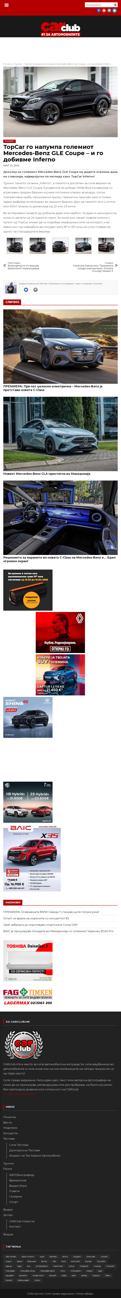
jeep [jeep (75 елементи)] (20, 1266)
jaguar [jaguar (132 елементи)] (9, 1266)
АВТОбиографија (21, 1175)
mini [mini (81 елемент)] (63, 1271)
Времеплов (17, 1180)
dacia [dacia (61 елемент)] (19, 1261)
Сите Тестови (19, 1145)
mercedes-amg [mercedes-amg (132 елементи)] (27, 1271)
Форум (8, 1234)
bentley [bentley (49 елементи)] (53, 1256)
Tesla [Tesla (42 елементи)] (107, 1275)
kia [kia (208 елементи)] (28, 1266)
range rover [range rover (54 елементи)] (38, 1275)
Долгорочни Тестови (24, 1150)
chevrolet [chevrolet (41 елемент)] (91, 1256)
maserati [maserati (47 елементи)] (84, 1266)
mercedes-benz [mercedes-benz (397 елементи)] (47, 1271)
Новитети (10, 1127)
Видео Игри (18, 1185)
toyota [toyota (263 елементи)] (9, 1280)
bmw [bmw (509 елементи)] (65, 1256)
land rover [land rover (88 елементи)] (58, 1266)
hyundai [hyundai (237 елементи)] (101, 1261)
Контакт (15, 1226)
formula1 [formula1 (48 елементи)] (75, 1261)
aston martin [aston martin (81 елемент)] (28, 1256)
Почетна (9, 1117)
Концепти (10, 1133)
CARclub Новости (22, 1221)
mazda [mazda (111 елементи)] (97, 1266)
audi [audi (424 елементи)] (42, 1256)
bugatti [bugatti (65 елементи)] (77, 1256)
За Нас (8, 1215)
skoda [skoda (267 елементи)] (84, 1275)
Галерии (15, 1196)
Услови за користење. (19, 1094)
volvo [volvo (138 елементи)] (37, 1280)
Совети (14, 1191)
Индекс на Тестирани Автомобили (34, 1155)
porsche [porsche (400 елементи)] (23, 1275)
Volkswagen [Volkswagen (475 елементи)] (23, 1280)
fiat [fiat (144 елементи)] (54, 1261)
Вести (7, 1122)
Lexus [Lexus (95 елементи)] (71, 1266)
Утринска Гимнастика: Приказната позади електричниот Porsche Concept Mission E (91, 267)
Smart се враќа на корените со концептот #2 (36, 918)
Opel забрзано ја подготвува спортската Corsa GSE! (40, 924)
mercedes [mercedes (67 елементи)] (10, 1271)
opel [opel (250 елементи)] (100, 1271)
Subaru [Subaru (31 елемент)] (96, 1275)
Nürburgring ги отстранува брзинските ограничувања (30, 266)
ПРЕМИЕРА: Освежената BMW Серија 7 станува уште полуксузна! (51, 912)
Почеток (8, 64)
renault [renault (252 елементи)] (52, 1275)
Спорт (13, 1202)
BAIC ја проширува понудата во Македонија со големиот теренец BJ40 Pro (58, 931)
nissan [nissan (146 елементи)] (89, 1271)
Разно (7, 1168)
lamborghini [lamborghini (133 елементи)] (42, 1266)
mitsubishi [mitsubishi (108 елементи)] (76, 1271)
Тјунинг (18, 64)
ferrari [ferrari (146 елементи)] (44, 1261)
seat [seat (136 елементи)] (74, 1275)
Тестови (9, 1138)
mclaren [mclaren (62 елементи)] (110, 1266)
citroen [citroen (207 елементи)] (104, 1256)
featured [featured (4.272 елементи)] (32, 1261)
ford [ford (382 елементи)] (64, 1261)
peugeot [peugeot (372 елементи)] (10, 1275)
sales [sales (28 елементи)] (64, 1275)
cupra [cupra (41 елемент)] (8, 1261)
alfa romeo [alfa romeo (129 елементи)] (11, 1256)
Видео (8, 1209)
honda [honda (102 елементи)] (88, 1261)
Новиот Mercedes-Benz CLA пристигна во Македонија (46, 474)
